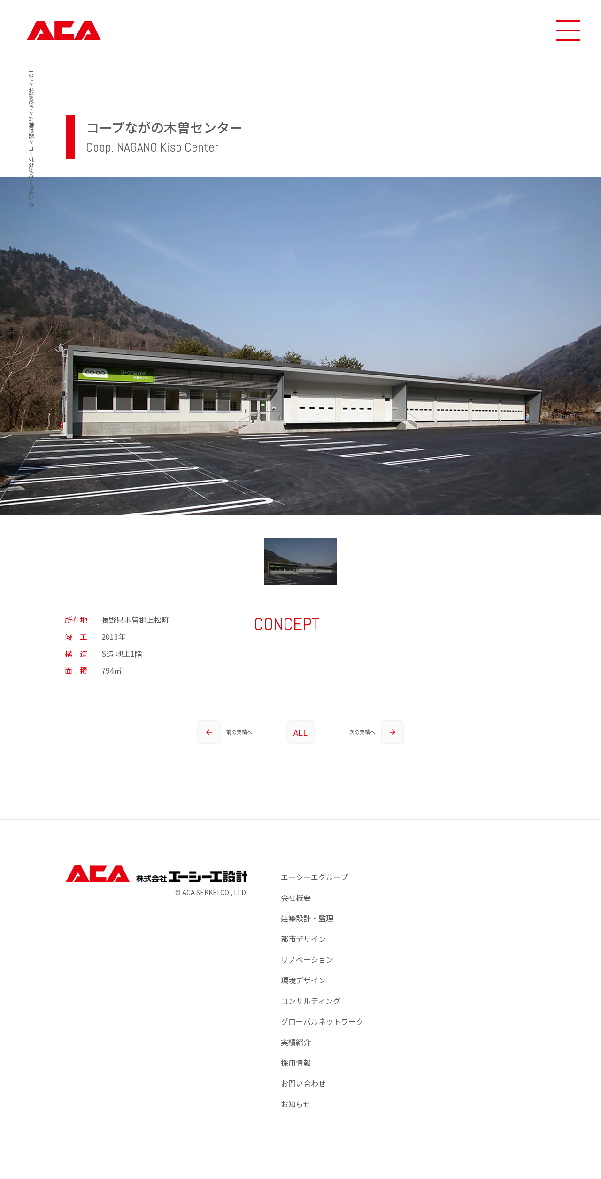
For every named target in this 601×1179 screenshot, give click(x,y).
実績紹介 (296, 1042)
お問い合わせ (303, 1083)
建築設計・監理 (307, 918)
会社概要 (296, 897)
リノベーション (307, 959)
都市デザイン (303, 938)
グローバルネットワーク (322, 1021)
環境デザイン (303, 980)
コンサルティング (310, 1000)
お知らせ (296, 1104)
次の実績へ (376, 732)
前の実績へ (224, 732)
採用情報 (296, 1062)
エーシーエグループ (314, 876)
